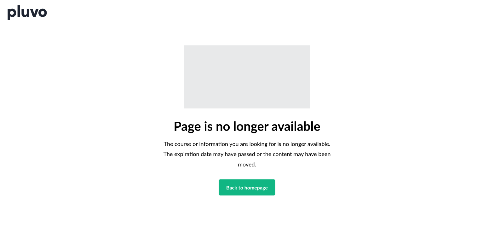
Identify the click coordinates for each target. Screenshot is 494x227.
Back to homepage (247, 187)
